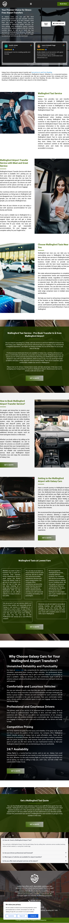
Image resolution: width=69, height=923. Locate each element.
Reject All (22, 916)
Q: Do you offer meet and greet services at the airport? (20, 861)
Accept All (33, 916)
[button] (30, 4)
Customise (11, 916)
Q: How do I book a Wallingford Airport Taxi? (17, 840)
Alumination (50, 920)
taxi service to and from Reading (41, 72)
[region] (22, 911)
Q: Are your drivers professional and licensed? (18, 853)
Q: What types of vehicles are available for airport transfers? (22, 857)
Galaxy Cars (19, 670)
